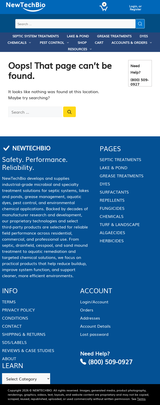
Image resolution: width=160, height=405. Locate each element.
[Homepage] (25, 7)
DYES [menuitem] (144, 35)
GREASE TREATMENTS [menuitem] (114, 35)
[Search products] (75, 23)
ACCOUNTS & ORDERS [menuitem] (134, 42)
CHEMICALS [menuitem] (22, 42)
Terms (141, 399)
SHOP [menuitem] (82, 42)
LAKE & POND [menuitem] (78, 35)
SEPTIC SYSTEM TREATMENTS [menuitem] (35, 35)
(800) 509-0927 (110, 361)
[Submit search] (140, 23)
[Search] (69, 112)
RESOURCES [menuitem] (82, 49)
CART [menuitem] (99, 42)
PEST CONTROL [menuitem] (57, 42)
